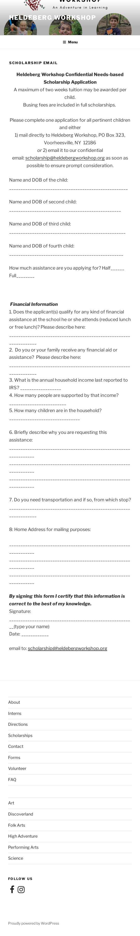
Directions (18, 724)
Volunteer (17, 768)
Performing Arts (23, 847)
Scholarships (20, 735)
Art (11, 803)
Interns (14, 713)
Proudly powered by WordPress (33, 923)
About (14, 702)
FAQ (12, 779)
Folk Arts (16, 825)
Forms (14, 757)
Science (15, 858)
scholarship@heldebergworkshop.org (65, 158)
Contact (15, 746)
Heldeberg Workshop (52, 17)
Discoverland (20, 814)
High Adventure (23, 836)
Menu (70, 42)
